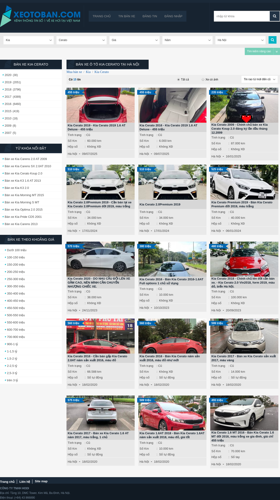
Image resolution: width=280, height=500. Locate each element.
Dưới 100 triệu (16, 250)
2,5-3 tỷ (12, 373)
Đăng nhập (173, 16)
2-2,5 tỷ (12, 366)
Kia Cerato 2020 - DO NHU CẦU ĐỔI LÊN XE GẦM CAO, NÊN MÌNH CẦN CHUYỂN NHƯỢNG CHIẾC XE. (99, 282)
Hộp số (73, 146)
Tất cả (183, 79)
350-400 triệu (16, 293)
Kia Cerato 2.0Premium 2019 (160, 204)
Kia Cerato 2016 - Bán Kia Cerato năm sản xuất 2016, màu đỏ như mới (170, 358)
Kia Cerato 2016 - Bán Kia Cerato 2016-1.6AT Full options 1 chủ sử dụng (171, 281)
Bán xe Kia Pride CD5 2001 (23, 217)
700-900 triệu (16, 337)
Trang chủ (102, 16)
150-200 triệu (16, 264)
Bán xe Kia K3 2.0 (17, 188)
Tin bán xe (126, 16)
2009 (8, 125)
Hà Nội (72, 154)
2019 (8, 82)
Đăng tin (150, 16)
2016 (8, 104)
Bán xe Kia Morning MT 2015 (24, 195)
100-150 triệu (16, 257)
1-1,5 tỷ (12, 351)
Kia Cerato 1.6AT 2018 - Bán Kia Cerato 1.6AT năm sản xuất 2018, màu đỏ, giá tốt (172, 435)
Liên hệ (24, 481)
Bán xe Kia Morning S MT (22, 202)
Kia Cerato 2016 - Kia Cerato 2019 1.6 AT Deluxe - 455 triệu (168, 127)
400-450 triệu (16, 300)
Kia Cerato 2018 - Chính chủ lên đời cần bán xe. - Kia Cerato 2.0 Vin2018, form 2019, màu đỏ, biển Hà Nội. (243, 282)
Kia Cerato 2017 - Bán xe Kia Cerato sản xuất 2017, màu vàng (243, 358)
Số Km (72, 140)
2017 (8, 96)
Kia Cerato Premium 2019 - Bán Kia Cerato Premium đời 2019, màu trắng (242, 204)
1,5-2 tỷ (12, 358)
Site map (41, 481)
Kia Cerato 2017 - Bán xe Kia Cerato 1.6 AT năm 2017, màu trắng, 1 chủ (98, 435)
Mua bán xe (74, 72)
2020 (8, 75)
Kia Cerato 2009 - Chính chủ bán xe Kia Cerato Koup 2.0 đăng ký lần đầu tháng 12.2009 (239, 128)
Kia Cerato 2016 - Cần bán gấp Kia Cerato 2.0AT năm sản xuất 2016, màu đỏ (97, 358)
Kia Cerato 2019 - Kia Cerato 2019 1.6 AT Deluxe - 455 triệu (97, 127)
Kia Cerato (101, 72)
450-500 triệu (16, 308)
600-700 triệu (16, 329)
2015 (8, 111)
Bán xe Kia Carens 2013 (21, 224)
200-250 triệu (16, 272)
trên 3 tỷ (12, 380)
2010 (8, 118)
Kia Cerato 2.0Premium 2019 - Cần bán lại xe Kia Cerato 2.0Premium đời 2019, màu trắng (99, 204)
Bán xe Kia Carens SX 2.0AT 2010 (28, 166)
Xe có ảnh (210, 79)
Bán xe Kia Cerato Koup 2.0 (23, 173)
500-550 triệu (16, 315)
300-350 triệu (16, 286)
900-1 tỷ (12, 344)
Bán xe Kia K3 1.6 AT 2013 (23, 180)
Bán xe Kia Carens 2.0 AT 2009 (26, 159)
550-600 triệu (16, 322)
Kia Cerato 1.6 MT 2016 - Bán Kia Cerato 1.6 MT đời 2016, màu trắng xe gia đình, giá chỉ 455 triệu (242, 436)
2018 (8, 89)
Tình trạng (74, 135)
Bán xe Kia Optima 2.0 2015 (24, 209)
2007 (8, 133)
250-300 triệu (16, 279)
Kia (88, 72)
